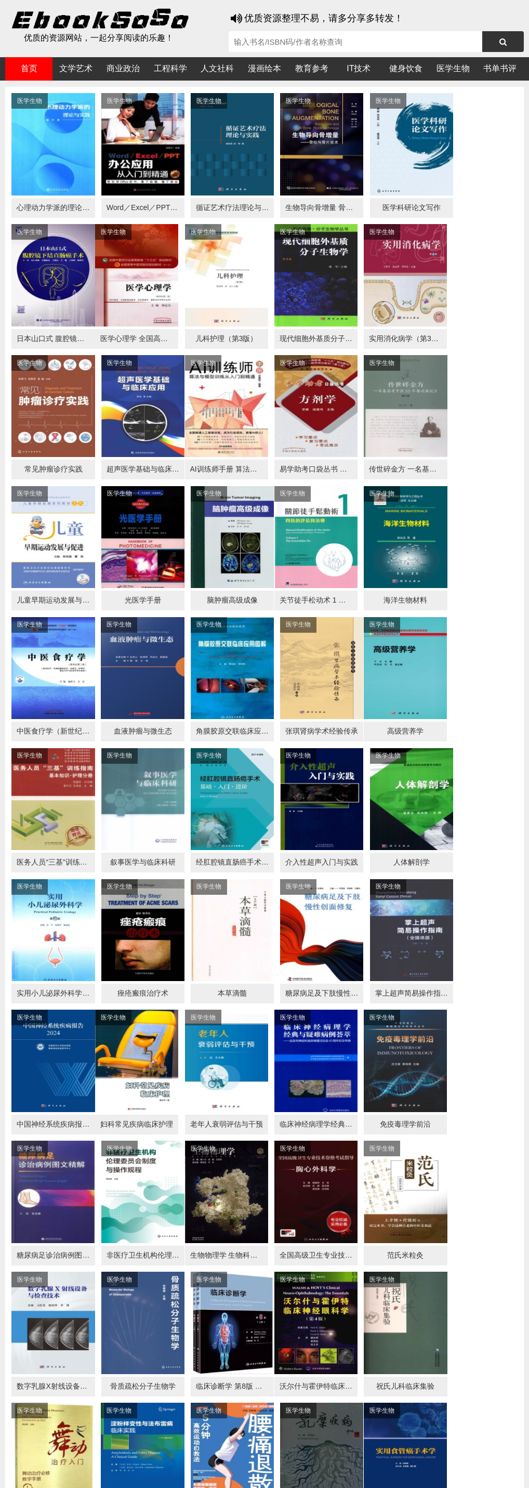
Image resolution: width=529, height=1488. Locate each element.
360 (170, 1452)
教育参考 (311, 68)
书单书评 (500, 68)
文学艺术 (75, 68)
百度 (150, 1452)
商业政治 (123, 68)
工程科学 (170, 68)
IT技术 (359, 68)
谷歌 (88, 1452)
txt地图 (487, 1472)
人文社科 (217, 68)
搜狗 (109, 1452)
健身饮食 (405, 68)
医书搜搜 (59, 1452)
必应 (130, 1452)
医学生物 (453, 68)
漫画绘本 (264, 68)
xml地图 (457, 1472)
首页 (29, 68)
